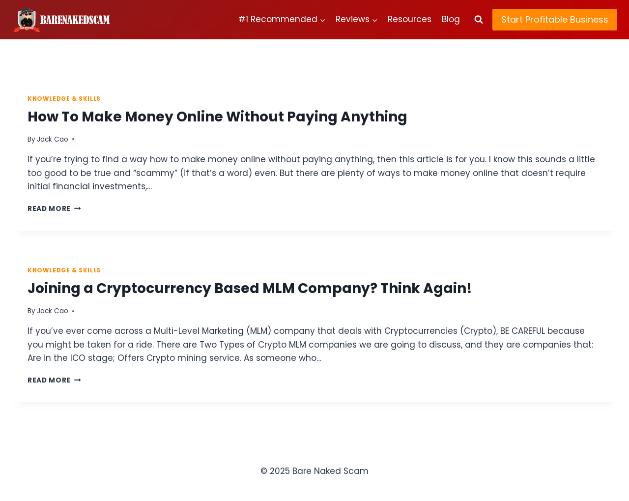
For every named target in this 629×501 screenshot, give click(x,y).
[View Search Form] (478, 20)
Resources (409, 19)
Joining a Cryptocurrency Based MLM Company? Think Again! (250, 288)
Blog (451, 19)
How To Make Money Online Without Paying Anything (217, 116)
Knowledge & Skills (64, 99)
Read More (54, 208)
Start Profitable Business (554, 19)
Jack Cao (52, 139)
